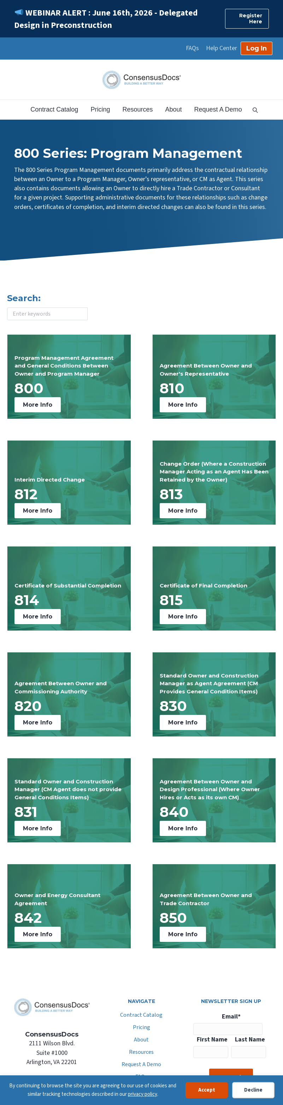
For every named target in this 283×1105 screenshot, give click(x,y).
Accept (206, 1090)
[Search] (252, 109)
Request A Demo (218, 109)
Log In (256, 48)
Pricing (100, 109)
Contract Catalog (54, 109)
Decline (253, 1090)
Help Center (221, 48)
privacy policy (142, 1094)
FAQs (192, 48)
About (173, 109)
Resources (137, 109)
